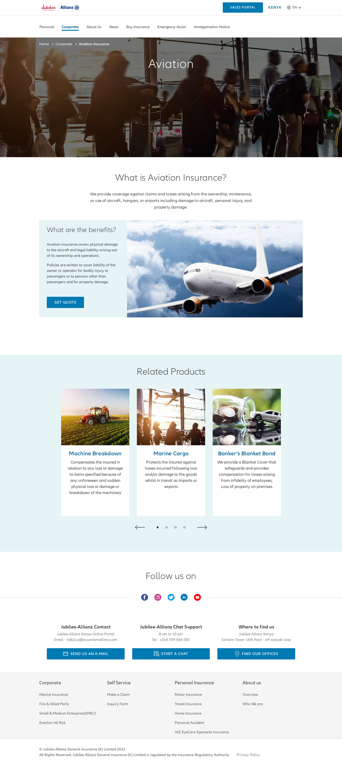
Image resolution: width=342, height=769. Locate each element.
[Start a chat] (171, 653)
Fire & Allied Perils (54, 704)
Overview (250, 694)
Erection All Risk (52, 722)
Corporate (70, 27)
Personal (47, 27)
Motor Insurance (188, 694)
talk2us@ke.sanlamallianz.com (92, 639)
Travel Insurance (188, 704)
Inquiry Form (117, 704)
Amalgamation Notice (212, 27)
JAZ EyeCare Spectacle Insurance (202, 732)
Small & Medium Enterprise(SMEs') (67, 713)
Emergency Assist (171, 27)
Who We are (253, 704)
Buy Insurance (138, 27)
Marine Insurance (53, 694)
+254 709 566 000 (174, 639)
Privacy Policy (248, 755)
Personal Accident (189, 722)
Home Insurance (188, 713)
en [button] (294, 7)
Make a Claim (118, 694)
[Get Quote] (65, 302)
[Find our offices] (256, 653)
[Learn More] (247, 452)
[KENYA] (243, 7)
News (114, 27)
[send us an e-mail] (86, 653)
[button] (140, 527)
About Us (94, 27)
